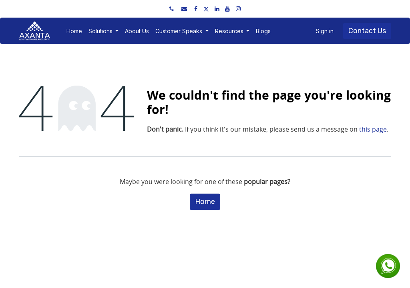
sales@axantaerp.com (109, 8)
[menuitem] (74, 31)
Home (205, 201)
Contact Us (367, 30)
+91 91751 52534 (50, 8)
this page (373, 129)
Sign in (325, 31)
